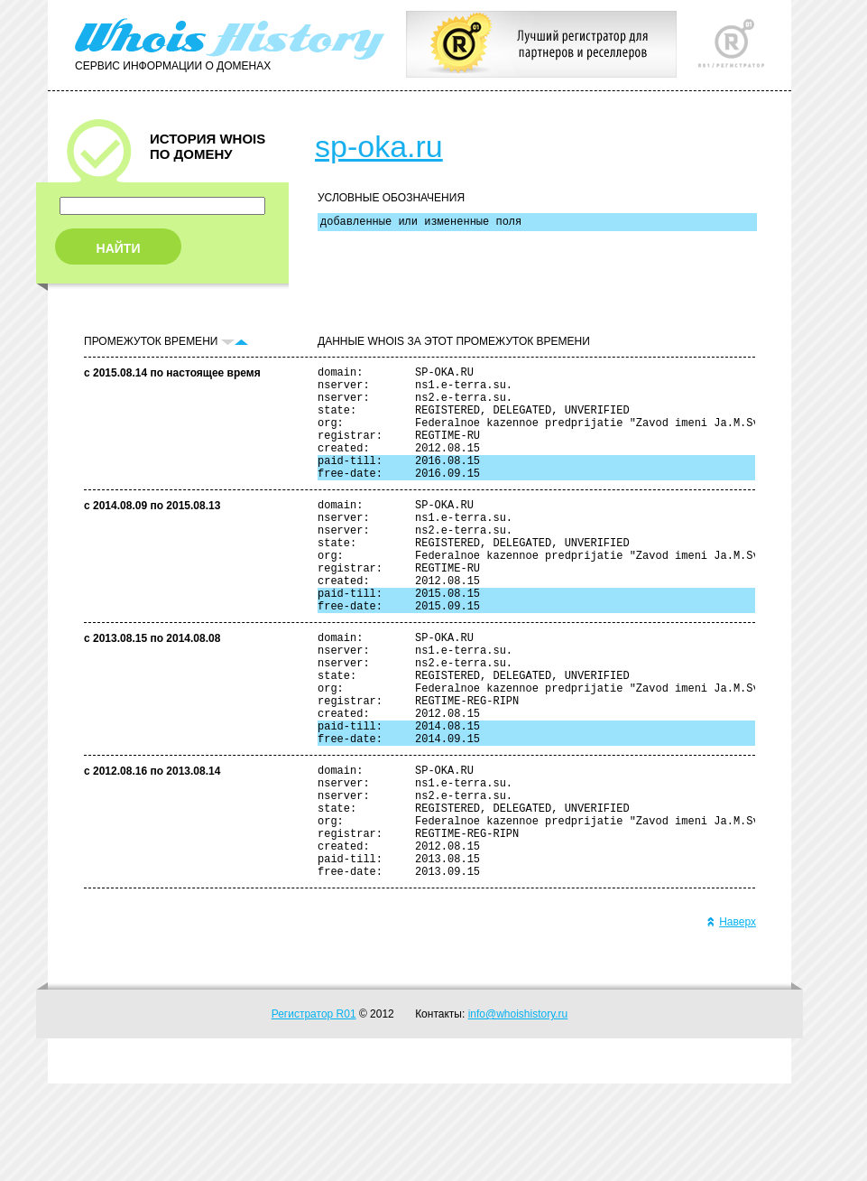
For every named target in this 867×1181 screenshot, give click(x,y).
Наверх (731, 1019)
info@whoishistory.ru (518, 1111)
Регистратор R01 (314, 1111)
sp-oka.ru (379, 146)
